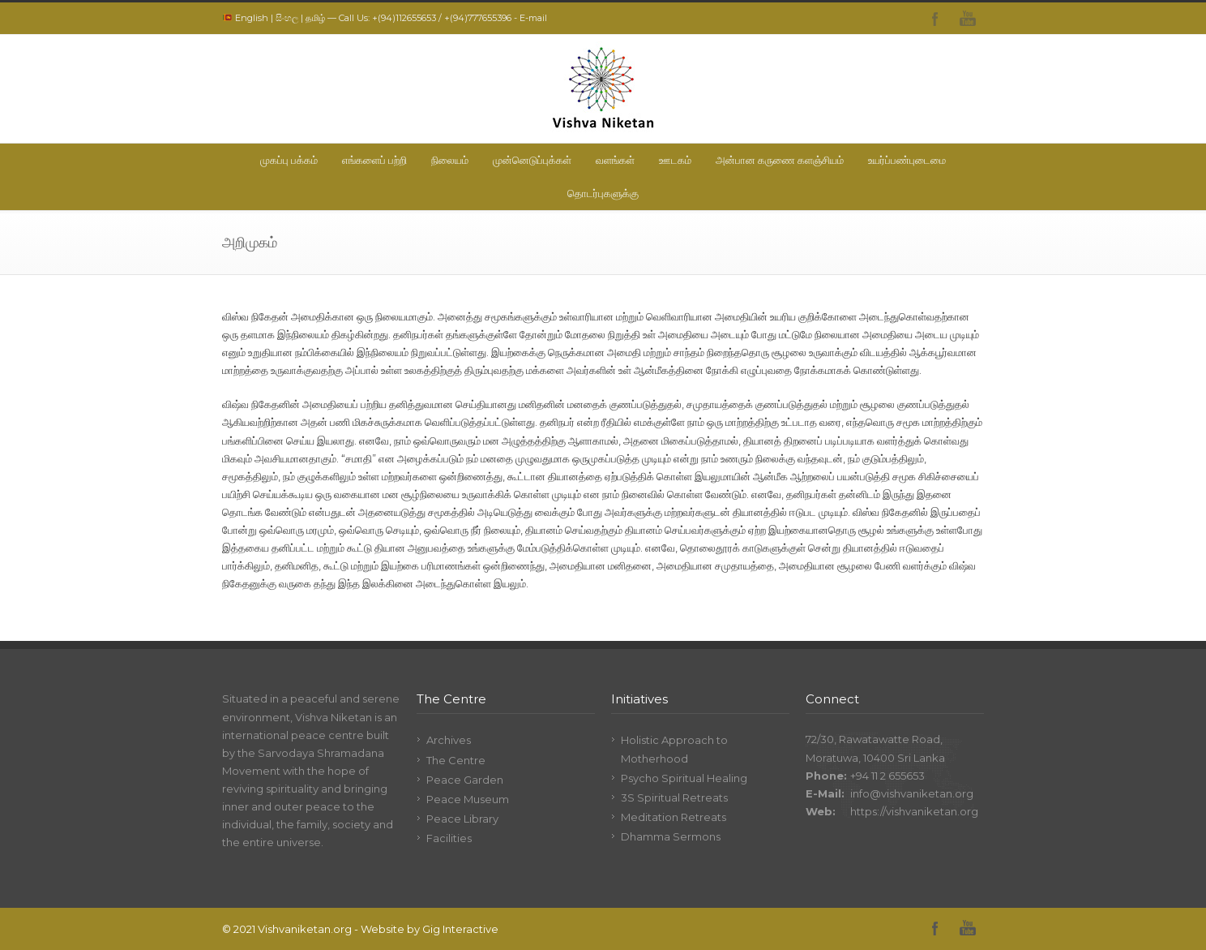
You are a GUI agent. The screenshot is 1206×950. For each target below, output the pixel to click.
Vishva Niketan (333, 717)
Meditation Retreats (673, 816)
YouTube (968, 18)
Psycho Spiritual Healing (684, 778)
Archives (448, 739)
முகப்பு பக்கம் (289, 159)
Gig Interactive (460, 928)
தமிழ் (315, 18)
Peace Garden (464, 779)
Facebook (935, 18)
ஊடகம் (675, 159)
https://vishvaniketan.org (914, 811)
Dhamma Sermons (671, 836)
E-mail (533, 18)
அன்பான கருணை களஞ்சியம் (780, 159)
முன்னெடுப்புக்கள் (532, 159)
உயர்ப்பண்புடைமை (907, 159)
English (251, 18)
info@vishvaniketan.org (911, 793)
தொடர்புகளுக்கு (603, 193)
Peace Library (462, 818)
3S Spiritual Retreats (674, 797)
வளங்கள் (615, 159)
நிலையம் (449, 159)
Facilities (449, 838)
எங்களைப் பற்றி (374, 159)
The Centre (455, 760)
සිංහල (287, 18)
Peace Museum (467, 799)
